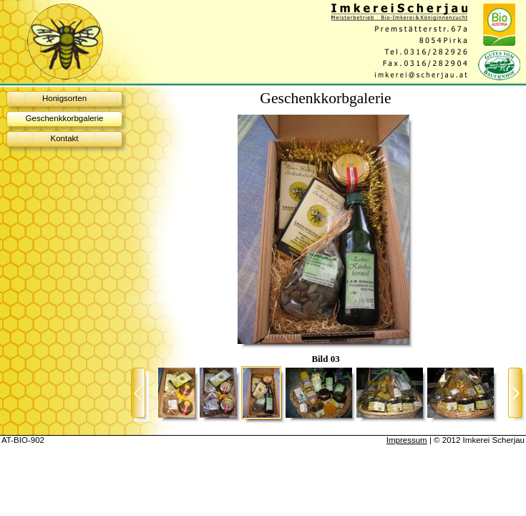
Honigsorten (64, 98)
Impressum (406, 440)
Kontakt (64, 138)
